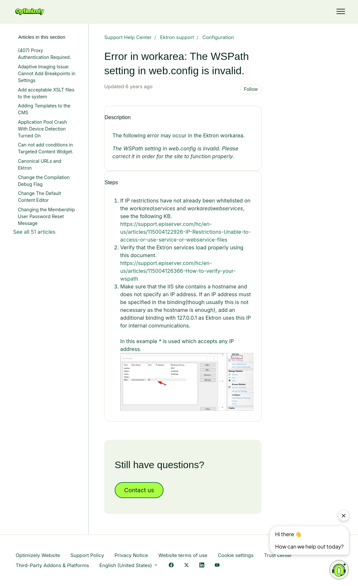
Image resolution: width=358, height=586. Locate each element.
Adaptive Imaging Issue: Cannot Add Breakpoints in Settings (46, 73)
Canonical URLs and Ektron (39, 164)
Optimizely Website (38, 555)
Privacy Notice (131, 555)
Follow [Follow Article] (251, 89)
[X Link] (186, 566)
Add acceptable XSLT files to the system (46, 93)
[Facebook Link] (171, 566)
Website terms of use (182, 555)
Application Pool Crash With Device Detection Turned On (42, 128)
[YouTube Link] (217, 566)
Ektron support (177, 37)
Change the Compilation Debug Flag (44, 180)
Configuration (218, 37)
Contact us (139, 490)
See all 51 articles (34, 232)
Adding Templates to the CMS (44, 109)
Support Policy (87, 555)
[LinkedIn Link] (201, 566)
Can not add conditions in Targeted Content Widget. (45, 148)
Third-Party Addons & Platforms (52, 565)
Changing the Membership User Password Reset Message (46, 216)
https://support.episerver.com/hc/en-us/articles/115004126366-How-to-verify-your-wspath (178, 271)
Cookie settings (236, 555)
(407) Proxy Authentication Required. (44, 54)
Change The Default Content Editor (39, 196)
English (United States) (128, 565)
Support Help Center (128, 37)
